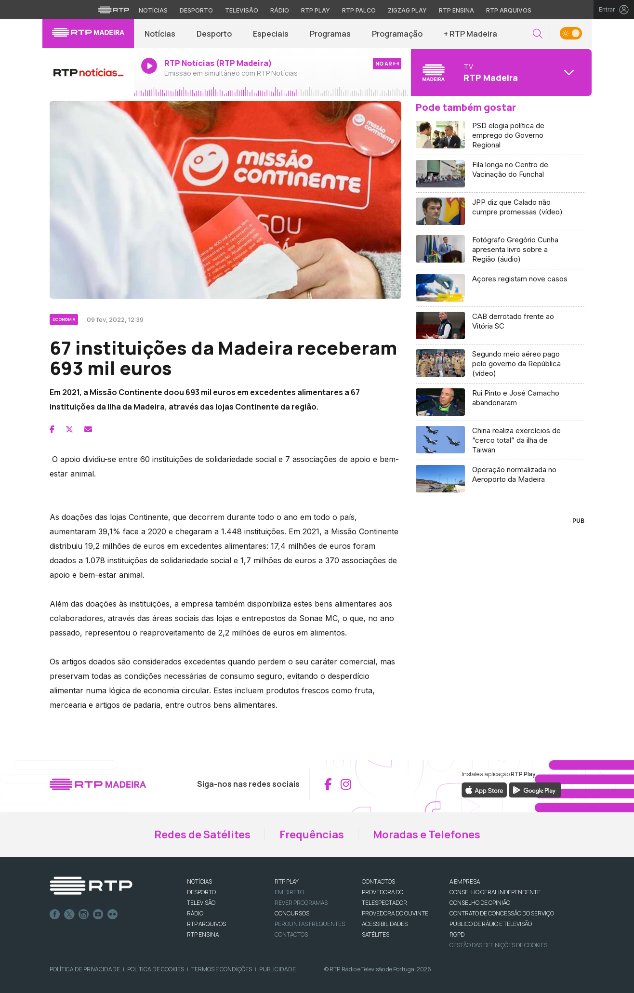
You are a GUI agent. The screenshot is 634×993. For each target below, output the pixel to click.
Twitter (69, 914)
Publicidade (277, 969)
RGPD (456, 934)
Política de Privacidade (85, 969)
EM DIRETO (289, 892)
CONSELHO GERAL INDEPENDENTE (495, 892)
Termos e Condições (221, 969)
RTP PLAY (287, 881)
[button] (537, 34)
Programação (397, 33)
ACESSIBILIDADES (385, 924)
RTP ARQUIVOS (206, 924)
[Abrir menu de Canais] (500, 72)
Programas (330, 33)
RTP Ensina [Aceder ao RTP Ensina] (456, 10)
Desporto (214, 33)
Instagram (84, 914)
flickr (112, 914)
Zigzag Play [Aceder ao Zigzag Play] (407, 10)
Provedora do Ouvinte (395, 913)
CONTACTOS (378, 881)
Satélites (375, 934)
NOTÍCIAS (199, 881)
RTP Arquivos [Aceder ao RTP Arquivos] (508, 10)
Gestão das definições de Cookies (498, 945)
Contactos (291, 934)
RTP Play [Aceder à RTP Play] (315, 10)
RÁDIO (195, 913)
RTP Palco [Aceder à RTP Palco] (359, 10)
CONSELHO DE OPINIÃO (479, 903)
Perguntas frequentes (310, 924)
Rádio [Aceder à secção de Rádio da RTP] (279, 10)
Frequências (311, 834)
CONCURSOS (292, 913)
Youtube (98, 914)
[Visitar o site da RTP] (113, 9)
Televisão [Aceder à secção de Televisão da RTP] (241, 10)
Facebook (55, 914)
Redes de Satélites (202, 834)
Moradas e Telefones (426, 834)
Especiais (271, 33)
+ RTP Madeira (470, 33)
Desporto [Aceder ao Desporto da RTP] (196, 10)
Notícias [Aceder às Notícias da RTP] (153, 10)
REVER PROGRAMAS (301, 903)
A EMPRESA (464, 881)
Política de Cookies (155, 969)
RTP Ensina (203, 934)
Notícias (160, 33)
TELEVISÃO (201, 903)
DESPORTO (201, 892)
